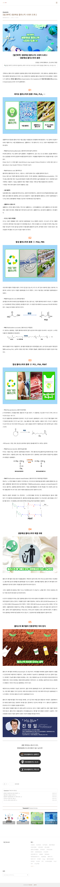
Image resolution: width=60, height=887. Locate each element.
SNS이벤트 (33, 847)
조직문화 (45, 845)
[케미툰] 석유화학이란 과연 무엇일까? (11, 793)
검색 (27, 874)
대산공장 (41, 847)
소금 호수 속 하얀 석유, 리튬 (9, 798)
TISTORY (30, 885)
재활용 (41, 854)
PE (43, 861)
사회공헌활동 (49, 861)
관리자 (35, 885)
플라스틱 (50, 856)
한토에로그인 (34, 854)
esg (44, 859)
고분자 (38, 861)
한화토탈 (44, 856)
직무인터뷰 (49, 849)
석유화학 (46, 852)
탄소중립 (47, 847)
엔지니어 (33, 859)
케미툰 (32, 861)
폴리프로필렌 (50, 859)
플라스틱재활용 (35, 849)
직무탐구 (43, 849)
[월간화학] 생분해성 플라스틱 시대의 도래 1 (12, 796)
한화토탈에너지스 (35, 856)
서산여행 (37, 863)
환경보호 (47, 854)
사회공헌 (39, 845)
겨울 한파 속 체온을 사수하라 (9, 795)
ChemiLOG (6, 790)
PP (32, 863)
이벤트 (39, 859)
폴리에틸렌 (52, 845)
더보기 (32, 866)
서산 (55, 861)
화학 (32, 852)
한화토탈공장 (39, 852)
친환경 (32, 845)
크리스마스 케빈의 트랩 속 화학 (10, 800)
